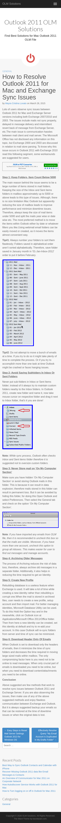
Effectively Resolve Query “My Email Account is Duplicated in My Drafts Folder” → (46, 735)
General (7, 71)
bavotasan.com (39, 819)
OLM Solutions (11, 3)
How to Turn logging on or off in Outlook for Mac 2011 (29, 791)
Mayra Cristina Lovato (16, 103)
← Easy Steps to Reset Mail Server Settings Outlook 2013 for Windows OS (15, 735)
